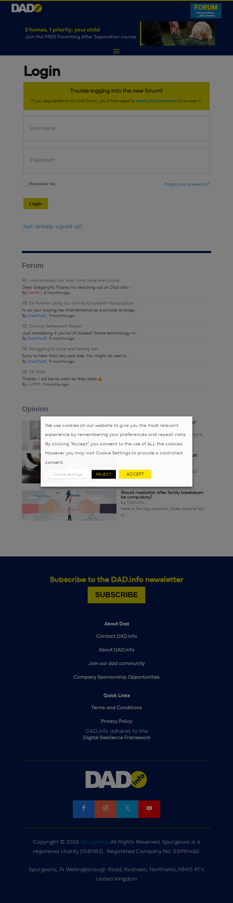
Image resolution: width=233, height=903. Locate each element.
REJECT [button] (103, 474)
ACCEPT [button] (135, 474)
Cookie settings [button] (67, 474)
